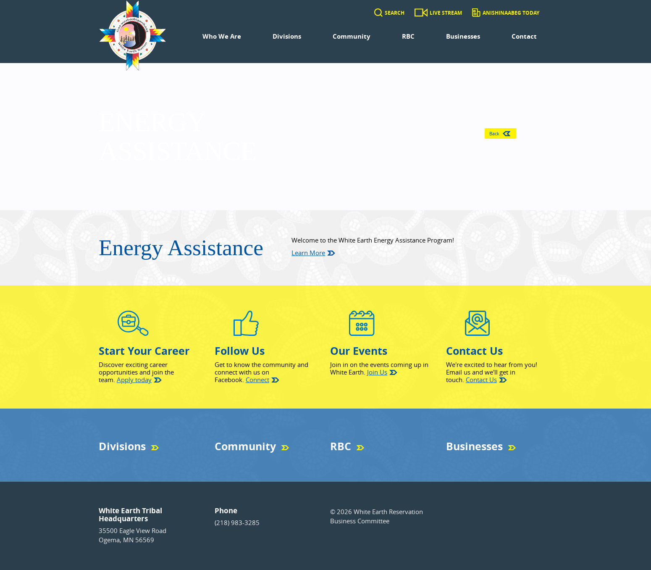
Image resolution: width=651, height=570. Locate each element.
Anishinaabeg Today (511, 12)
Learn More (308, 252)
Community (351, 36)
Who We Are (221, 36)
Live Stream (446, 12)
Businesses (463, 36)
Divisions (287, 36)
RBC (408, 36)
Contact (524, 36)
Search (394, 12)
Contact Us (481, 379)
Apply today (134, 379)
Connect (257, 379)
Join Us (377, 372)
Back (499, 133)
